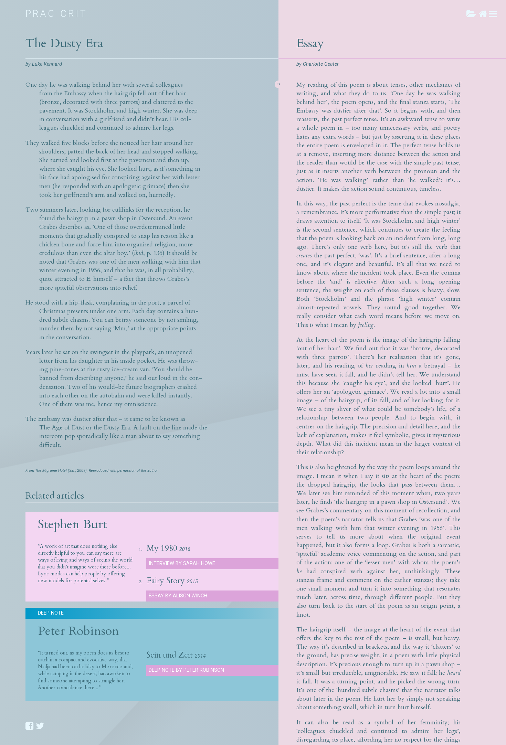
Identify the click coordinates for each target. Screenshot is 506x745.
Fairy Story (166, 580)
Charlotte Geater (321, 64)
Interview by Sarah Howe (182, 563)
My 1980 (162, 548)
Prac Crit (56, 13)
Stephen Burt (72, 524)
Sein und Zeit (169, 655)
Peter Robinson (78, 630)
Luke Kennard (47, 64)
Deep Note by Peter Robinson (186, 670)
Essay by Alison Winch (178, 596)
